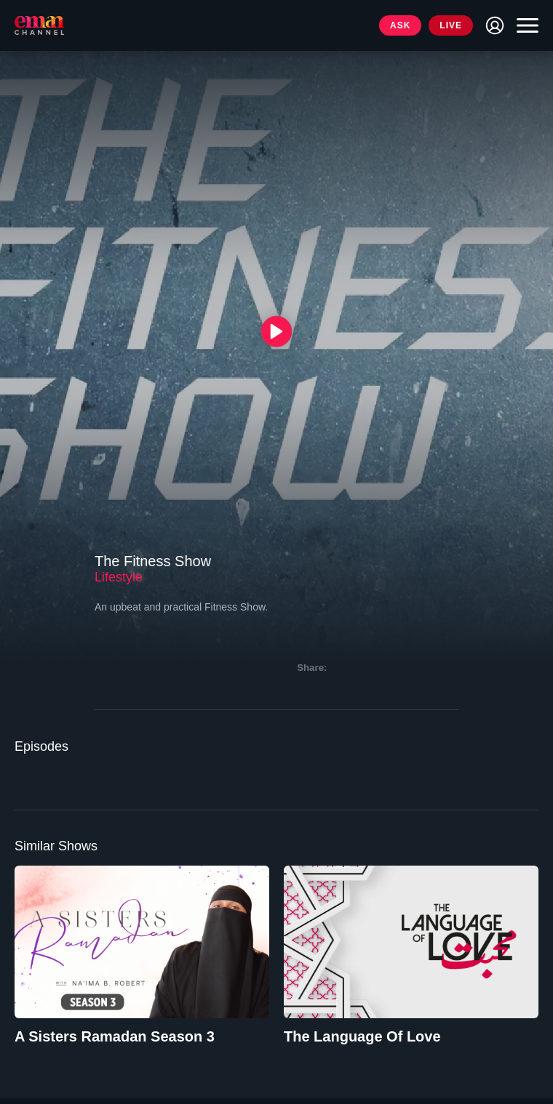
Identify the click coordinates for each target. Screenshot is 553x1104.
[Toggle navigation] (523, 25)
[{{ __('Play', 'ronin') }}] (277, 331)
